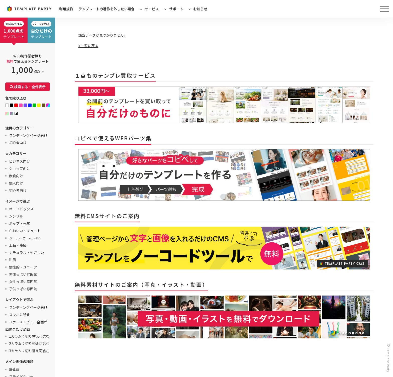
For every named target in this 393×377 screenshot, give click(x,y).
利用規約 (66, 8)
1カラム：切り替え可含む (29, 336)
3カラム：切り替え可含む (29, 350)
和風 (12, 259)
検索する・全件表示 (28, 86)
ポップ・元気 (19, 223)
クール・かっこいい (25, 237)
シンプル (16, 216)
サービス (152, 8)
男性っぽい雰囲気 (23, 274)
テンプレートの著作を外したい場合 (106, 8)
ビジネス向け (19, 161)
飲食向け (16, 175)
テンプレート (13, 30)
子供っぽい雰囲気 (23, 288)
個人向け (16, 182)
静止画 (14, 369)
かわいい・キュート (25, 230)
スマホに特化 (19, 314)
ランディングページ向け (28, 135)
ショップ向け (19, 168)
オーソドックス (21, 208)
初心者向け (18, 142)
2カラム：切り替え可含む (29, 343)
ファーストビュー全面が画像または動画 (26, 325)
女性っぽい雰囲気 (23, 281)
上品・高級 (18, 245)
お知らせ (200, 8)
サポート (176, 8)
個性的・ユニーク (23, 266)
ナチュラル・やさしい (26, 252)
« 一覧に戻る (88, 45)
